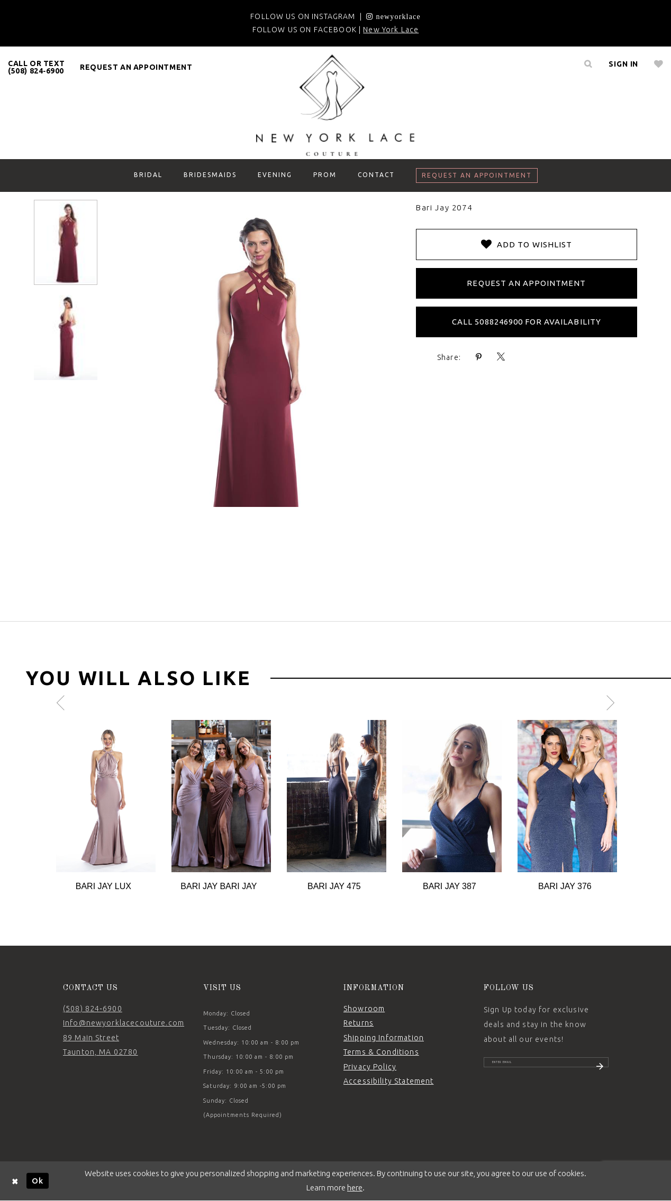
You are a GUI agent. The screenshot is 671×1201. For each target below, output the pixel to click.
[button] (623, 64)
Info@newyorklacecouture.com (123, 1023)
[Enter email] (546, 1067)
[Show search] (588, 64)
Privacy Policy (369, 1067)
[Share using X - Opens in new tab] (501, 357)
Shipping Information (383, 1037)
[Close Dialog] (15, 1180)
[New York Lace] (335, 105)
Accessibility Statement (388, 1081)
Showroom (364, 1008)
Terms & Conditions (381, 1052)
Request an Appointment (526, 283)
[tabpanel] (106, 806)
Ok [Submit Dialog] (37, 1180)
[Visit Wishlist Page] (658, 64)
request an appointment (136, 67)
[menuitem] (36, 67)
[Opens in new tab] (393, 16)
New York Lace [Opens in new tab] (391, 29)
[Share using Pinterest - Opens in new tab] (479, 357)
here (354, 1187)
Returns (358, 1023)
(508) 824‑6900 (92, 1008)
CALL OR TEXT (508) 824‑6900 (36, 67)
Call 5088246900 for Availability (526, 321)
